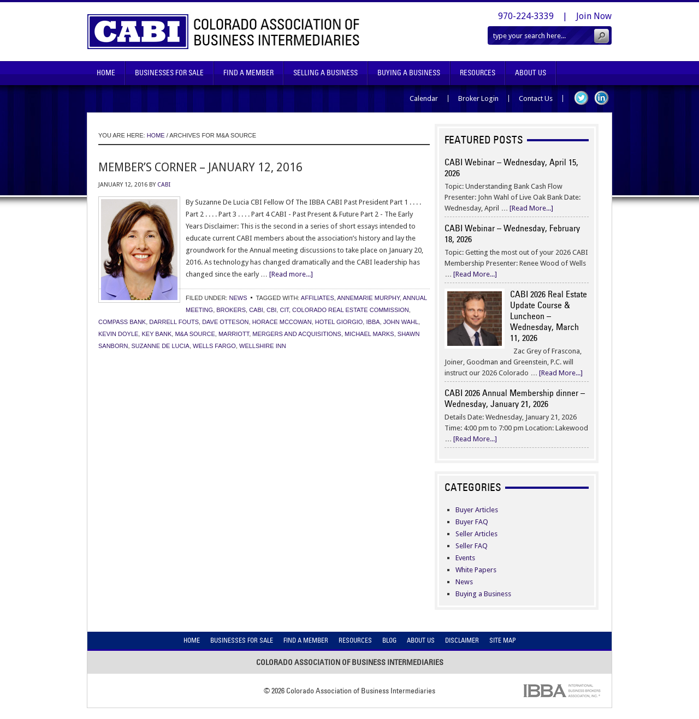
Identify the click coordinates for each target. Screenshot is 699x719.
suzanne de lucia (160, 346)
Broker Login (478, 98)
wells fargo (214, 346)
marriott (233, 334)
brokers (231, 310)
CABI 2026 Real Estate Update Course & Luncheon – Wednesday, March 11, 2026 (548, 316)
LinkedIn (601, 98)
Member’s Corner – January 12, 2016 (200, 167)
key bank (156, 334)
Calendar (424, 98)
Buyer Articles (476, 510)
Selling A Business (325, 72)
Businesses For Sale (169, 72)
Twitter (581, 98)
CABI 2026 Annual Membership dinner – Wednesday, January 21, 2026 (515, 398)
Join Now (594, 16)
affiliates (317, 298)
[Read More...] (531, 208)
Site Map (502, 640)
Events (465, 558)
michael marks (369, 334)
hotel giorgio (339, 322)
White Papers (475, 570)
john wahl (400, 322)
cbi (271, 310)
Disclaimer (462, 640)
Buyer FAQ (471, 522)
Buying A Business (408, 72)
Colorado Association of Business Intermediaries (223, 31)
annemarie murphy (368, 298)
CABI (163, 184)
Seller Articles (476, 534)
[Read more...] (291, 274)
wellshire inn (262, 346)
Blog (389, 640)
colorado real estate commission (350, 310)
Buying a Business (483, 594)
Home (106, 72)
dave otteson (225, 322)
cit (284, 310)
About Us (530, 72)
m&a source (195, 334)
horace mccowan (282, 322)
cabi (256, 310)
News (238, 298)
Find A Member (248, 72)
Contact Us (536, 98)
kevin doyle (118, 334)
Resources (477, 72)
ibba (373, 322)
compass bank (122, 322)
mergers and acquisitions (296, 334)
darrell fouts (174, 322)
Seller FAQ (471, 546)
